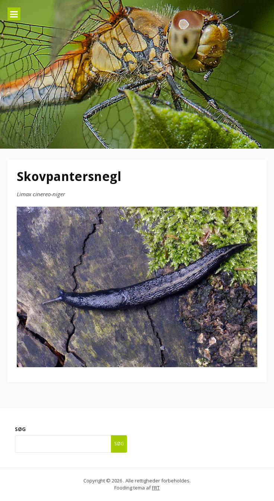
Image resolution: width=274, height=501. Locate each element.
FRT (156, 487)
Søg (20, 429)
